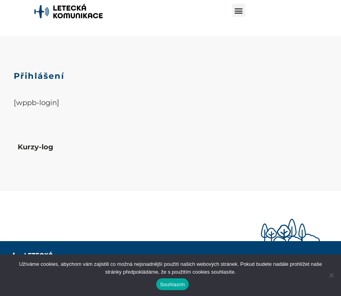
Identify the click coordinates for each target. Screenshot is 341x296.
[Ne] (331, 275)
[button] (238, 10)
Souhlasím (172, 284)
